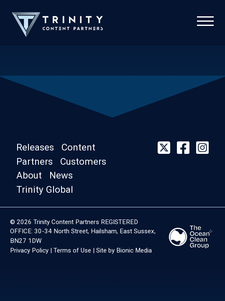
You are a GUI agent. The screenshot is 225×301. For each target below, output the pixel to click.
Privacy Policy (29, 250)
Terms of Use (72, 250)
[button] (38, 147)
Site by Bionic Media (124, 250)
